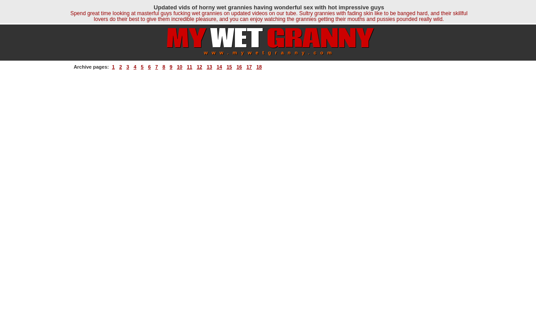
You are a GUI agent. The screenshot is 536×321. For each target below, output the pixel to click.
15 (229, 67)
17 (249, 67)
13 (209, 67)
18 (259, 67)
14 (219, 67)
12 (199, 67)
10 (179, 67)
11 (189, 67)
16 (239, 67)
